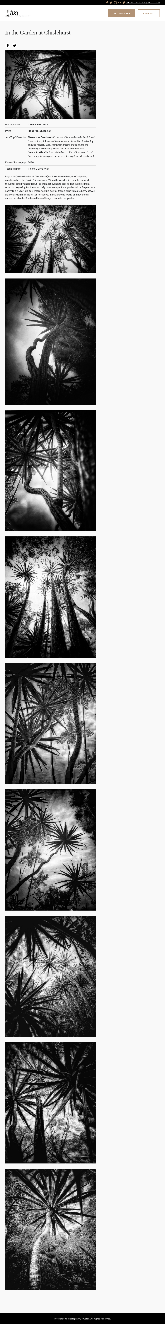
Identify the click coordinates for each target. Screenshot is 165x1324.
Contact (140, 3)
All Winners (121, 13)
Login (157, 3)
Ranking (149, 13)
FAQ (149, 3)
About (130, 3)
